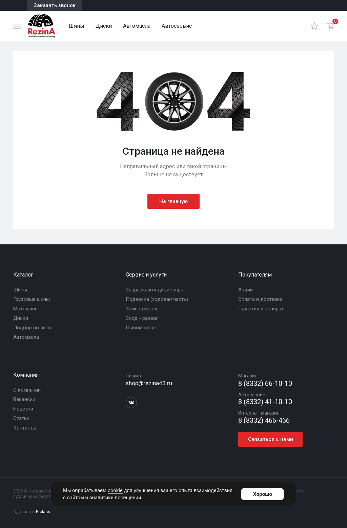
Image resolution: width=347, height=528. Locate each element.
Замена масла (142, 309)
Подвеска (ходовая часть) (157, 299)
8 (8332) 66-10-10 (265, 384)
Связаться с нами (270, 439)
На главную (173, 201)
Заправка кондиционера (154, 290)
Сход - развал (142, 318)
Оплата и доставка (260, 299)
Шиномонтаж (141, 328)
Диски (104, 26)
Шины (76, 26)
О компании (27, 390)
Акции (245, 290)
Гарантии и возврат (261, 309)
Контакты (24, 428)
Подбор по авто (32, 328)
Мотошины (26, 309)
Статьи (21, 418)
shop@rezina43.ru (149, 383)
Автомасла (136, 26)
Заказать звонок (55, 5)
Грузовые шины (31, 299)
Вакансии (24, 399)
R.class (43, 511)
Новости (23, 409)
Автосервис (177, 26)
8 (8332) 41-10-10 (265, 402)
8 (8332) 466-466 (264, 420)
